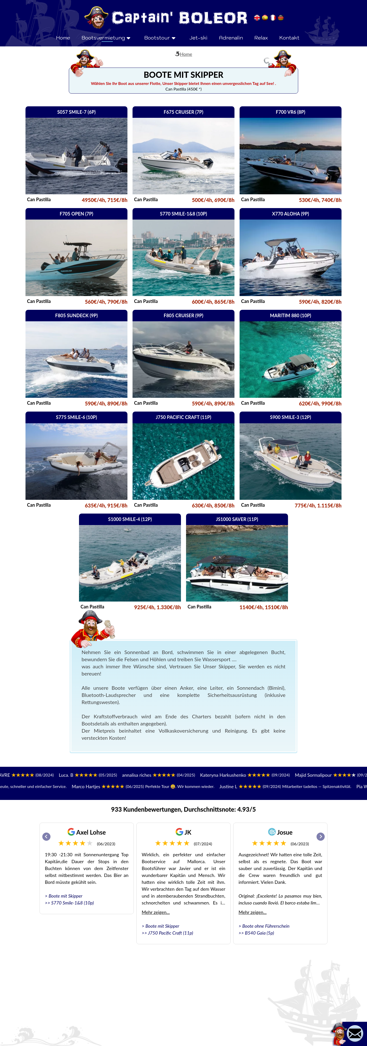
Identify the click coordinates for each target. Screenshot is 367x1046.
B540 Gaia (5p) (259, 933)
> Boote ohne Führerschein (264, 926)
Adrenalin (231, 37)
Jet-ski (198, 37)
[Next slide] (321, 837)
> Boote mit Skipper (63, 896)
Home (63, 37)
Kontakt (289, 37)
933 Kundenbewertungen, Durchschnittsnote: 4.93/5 (183, 809)
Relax (261, 37)
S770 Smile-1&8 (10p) (72, 902)
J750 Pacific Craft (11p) (170, 933)
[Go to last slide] (46, 837)
